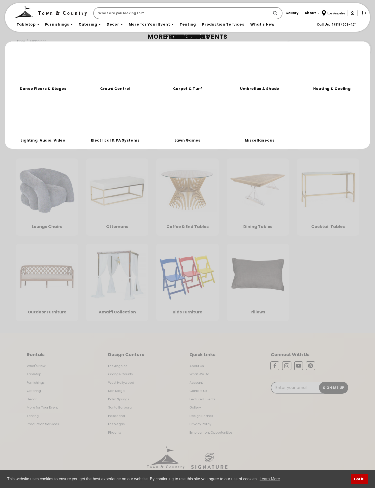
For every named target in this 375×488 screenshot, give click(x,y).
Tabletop (34, 374)
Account (196, 382)
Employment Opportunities (211, 432)
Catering (34, 390)
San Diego (116, 390)
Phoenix (114, 432)
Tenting (33, 415)
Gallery (195, 407)
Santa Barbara (120, 407)
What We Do (199, 374)
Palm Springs (118, 399)
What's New (36, 366)
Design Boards (201, 415)
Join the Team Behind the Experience (326, 48)
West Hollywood (121, 382)
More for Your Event (42, 407)
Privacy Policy (200, 424)
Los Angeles (117, 366)
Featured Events (202, 399)
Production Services (43, 424)
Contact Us (198, 390)
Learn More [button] (270, 479)
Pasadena (116, 415)
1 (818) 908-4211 (344, 24)
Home (20, 41)
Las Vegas (116, 424)
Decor (32, 399)
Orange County (120, 374)
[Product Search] (182, 13)
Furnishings (37, 41)
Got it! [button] (359, 479)
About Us (196, 366)
